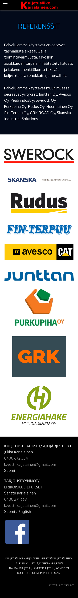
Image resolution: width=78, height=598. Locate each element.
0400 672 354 (16, 458)
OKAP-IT (69, 585)
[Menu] (5, 5)
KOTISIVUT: (56, 585)
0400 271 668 (15, 499)
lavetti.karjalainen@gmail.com (30, 464)
